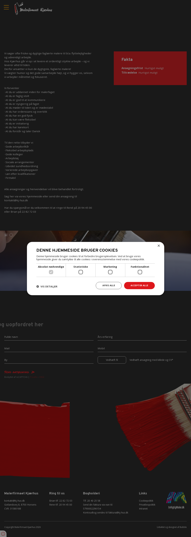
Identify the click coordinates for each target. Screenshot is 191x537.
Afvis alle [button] (106, 285)
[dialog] (95, 268)
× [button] (158, 245)
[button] (46, 286)
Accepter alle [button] (138, 285)
